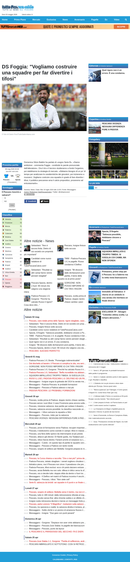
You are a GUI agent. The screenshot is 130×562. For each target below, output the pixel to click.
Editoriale (93, 66)
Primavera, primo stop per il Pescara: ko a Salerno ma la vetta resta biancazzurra (115, 275)
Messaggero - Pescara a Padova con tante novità (51, 446)
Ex (90, 287)
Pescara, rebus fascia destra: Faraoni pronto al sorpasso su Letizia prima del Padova (66, 440)
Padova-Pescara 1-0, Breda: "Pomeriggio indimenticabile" (54, 360)
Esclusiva (93, 307)
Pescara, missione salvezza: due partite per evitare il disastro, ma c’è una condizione (66, 406)
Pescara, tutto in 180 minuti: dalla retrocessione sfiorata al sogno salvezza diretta (65, 495)
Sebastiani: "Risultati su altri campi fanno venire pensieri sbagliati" (41, 273)
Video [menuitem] (116, 20)
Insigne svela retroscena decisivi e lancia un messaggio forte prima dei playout (64, 501)
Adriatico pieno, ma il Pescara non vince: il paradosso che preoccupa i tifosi (62, 464)
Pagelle (92, 247)
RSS (75, 559)
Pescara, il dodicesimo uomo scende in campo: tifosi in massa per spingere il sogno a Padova (70, 431)
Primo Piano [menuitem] (20, 20)
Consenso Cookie (59, 555)
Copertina (94, 119)
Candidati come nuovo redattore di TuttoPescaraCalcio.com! (37, 262)
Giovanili (93, 267)
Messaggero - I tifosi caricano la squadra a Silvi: (50, 412)
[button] (12, 205)
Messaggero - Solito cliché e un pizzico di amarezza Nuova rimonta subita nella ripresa (67, 510)
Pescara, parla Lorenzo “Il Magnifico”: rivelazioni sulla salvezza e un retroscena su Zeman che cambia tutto (76, 504)
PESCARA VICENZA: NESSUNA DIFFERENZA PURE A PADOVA (58, 418)
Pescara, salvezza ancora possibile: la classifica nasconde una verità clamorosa (64, 409)
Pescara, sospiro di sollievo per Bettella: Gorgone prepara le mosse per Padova (64, 449)
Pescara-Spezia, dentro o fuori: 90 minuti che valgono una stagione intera (61, 348)
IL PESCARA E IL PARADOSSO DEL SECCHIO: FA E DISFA (56, 532)
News (33, 190)
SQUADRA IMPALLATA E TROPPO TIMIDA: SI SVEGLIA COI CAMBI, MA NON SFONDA (69, 375)
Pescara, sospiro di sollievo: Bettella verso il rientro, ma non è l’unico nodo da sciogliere (68, 492)
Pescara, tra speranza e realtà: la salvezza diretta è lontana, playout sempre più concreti (68, 507)
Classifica (7, 215)
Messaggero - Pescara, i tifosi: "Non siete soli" (49, 479)
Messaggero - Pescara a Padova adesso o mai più (51, 388)
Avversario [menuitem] (79, 20)
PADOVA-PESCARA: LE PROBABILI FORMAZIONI (52, 391)
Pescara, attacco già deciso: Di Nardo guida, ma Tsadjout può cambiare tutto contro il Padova (70, 437)
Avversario (94, 227)
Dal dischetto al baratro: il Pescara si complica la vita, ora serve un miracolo (62, 363)
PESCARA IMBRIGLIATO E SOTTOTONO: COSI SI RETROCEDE (58, 544)
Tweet (44, 201)
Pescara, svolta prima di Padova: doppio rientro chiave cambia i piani (75, 299)
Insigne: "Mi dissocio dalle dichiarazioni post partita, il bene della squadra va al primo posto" (69, 345)
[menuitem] (126, 20)
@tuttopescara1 (64, 192)
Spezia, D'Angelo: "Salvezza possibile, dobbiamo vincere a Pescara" (59, 333)
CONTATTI (69, 559)
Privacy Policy (72, 555)
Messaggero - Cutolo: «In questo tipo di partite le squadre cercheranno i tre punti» (65, 443)
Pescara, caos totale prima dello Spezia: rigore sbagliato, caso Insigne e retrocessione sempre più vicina (75, 321)
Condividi (30, 201)
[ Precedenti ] (12, 182)
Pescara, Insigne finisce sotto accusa (45, 327)
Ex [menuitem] (106, 20)
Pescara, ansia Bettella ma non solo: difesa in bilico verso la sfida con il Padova (64, 470)
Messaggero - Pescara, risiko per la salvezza (49, 415)
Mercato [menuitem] (36, 20)
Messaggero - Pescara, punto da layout (46, 529)
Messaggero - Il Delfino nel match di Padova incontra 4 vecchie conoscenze (62, 476)
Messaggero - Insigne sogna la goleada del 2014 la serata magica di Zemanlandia (65, 381)
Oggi (91, 188)
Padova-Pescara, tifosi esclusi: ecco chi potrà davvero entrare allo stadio (61, 467)
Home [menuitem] (5, 20)
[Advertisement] (55, 221)
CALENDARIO (58, 559)
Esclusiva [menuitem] (51, 20)
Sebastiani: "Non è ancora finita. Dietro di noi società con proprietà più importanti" (65, 324)
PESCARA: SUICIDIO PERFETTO (44, 351)
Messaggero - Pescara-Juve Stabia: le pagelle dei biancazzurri (57, 526)
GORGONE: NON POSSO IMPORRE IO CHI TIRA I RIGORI (74, 286)
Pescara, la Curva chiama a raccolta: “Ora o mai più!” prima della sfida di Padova (65, 458)
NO (5, 201)
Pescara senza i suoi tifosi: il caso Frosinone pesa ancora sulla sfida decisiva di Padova (68, 403)
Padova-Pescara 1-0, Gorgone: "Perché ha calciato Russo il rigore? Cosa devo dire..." (67, 369)
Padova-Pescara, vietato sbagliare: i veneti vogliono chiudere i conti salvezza (63, 461)
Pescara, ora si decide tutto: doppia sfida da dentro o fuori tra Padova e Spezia (64, 473)
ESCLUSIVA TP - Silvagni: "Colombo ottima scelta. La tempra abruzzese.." (115, 315)
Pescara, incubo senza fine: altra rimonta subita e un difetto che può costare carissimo (67, 498)
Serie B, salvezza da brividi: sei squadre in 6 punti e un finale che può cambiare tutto (66, 482)
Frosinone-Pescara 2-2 (101, 166)
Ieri (96, 188)
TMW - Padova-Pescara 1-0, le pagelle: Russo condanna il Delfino (75, 261)
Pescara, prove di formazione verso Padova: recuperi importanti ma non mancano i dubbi (68, 428)
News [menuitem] (65, 20)
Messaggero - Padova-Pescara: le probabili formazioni (53, 384)
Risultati (12, 210)
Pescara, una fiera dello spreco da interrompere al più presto (56, 434)
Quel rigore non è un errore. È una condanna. (49, 342)
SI (5, 198)
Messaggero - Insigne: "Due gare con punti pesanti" (52, 513)
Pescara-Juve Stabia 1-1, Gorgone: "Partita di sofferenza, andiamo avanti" (62, 541)
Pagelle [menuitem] (94, 20)
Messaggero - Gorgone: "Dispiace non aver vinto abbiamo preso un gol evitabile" (65, 523)
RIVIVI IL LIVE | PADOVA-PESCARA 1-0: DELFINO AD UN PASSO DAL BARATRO (66, 378)
